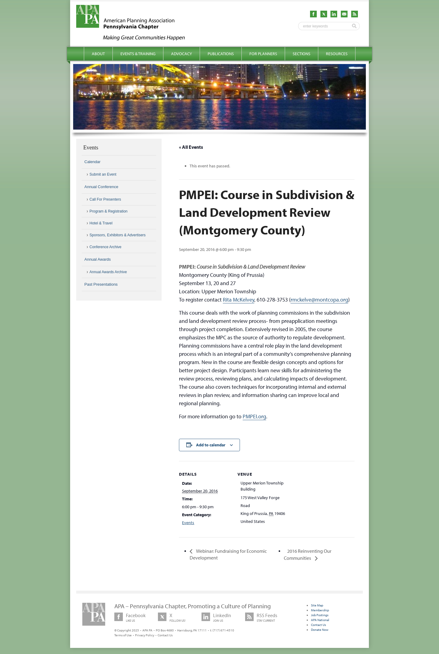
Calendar (92, 161)
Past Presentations (101, 284)
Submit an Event (103, 174)
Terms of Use (123, 635)
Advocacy (181, 53)
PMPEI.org (254, 416)
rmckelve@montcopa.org (319, 299)
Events (188, 522)
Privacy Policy (144, 635)
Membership (320, 610)
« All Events (191, 147)
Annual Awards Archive (108, 272)
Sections (301, 53)
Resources (337, 53)
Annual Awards (97, 259)
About (98, 53)
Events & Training (137, 53)
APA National (320, 620)
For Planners (263, 53)
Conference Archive (106, 247)
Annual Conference (101, 186)
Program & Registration (109, 211)
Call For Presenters (105, 199)
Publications (221, 53)
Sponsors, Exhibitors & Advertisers (118, 235)
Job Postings (319, 615)
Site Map (317, 605)
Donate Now (319, 629)
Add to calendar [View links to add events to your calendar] (210, 445)
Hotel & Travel (101, 223)
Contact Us (165, 635)
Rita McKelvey (238, 299)
